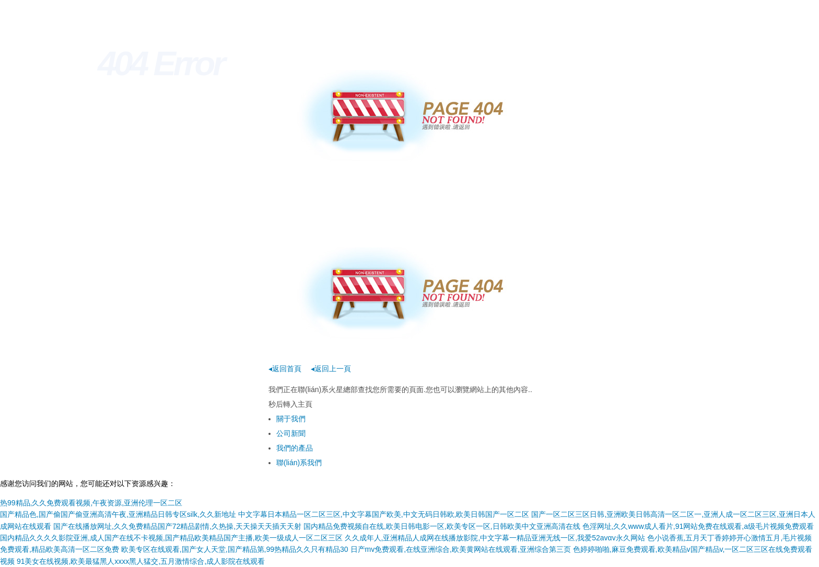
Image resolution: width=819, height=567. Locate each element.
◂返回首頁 (284, 368)
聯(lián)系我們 (299, 462)
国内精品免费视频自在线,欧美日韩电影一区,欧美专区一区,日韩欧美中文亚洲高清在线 (441, 526)
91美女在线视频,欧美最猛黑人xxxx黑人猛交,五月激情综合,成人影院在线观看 (141, 561)
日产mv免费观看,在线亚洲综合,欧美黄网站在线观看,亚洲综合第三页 (460, 549)
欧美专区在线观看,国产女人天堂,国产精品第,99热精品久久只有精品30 (234, 549)
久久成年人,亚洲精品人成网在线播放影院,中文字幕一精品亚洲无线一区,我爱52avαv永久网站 (495, 538)
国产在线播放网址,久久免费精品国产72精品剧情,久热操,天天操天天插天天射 (177, 526)
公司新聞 (291, 433)
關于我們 (291, 419)
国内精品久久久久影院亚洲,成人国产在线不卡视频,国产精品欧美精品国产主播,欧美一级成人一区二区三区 (171, 538)
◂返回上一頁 (331, 368)
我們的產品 (294, 448)
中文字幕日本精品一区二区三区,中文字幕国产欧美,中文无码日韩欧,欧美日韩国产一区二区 (384, 514)
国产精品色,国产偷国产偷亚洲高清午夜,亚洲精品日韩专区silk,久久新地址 (118, 514)
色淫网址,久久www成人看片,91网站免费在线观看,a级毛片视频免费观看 (698, 526)
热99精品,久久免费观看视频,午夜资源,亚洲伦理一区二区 (91, 503)
